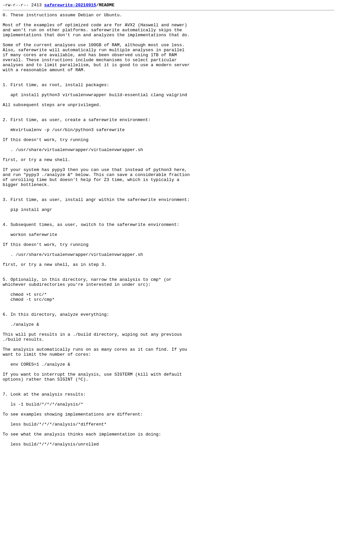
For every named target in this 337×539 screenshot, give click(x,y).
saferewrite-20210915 (70, 6)
